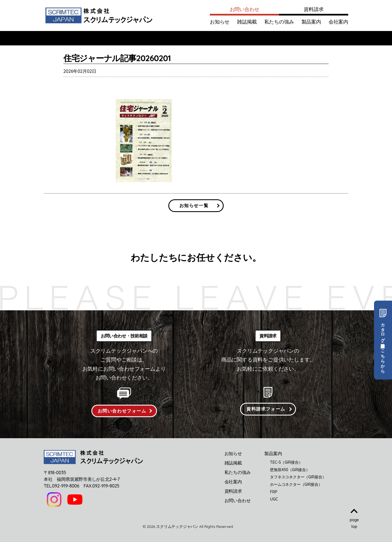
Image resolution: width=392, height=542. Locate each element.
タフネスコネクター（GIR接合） (298, 476)
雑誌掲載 (247, 22)
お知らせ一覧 (194, 205)
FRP (273, 491)
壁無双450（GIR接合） (290, 469)
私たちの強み (279, 22)
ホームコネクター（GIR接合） (296, 484)
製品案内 (311, 22)
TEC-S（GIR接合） (286, 462)
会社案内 (338, 22)
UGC (274, 499)
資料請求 (313, 9)
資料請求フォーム (265, 409)
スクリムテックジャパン (177, 526)
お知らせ (219, 22)
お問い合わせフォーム (122, 411)
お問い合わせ (244, 9)
